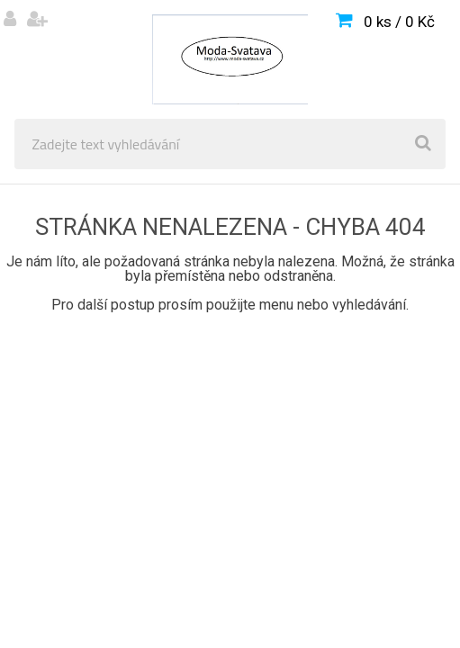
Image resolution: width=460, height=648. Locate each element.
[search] (423, 144)
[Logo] (230, 59)
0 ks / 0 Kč (399, 22)
